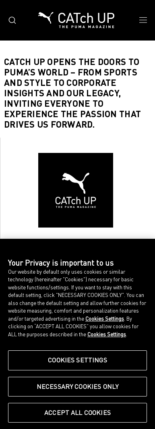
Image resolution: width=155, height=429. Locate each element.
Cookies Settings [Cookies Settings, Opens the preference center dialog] (77, 360)
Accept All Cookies (77, 413)
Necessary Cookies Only (78, 386)
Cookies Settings (104, 318)
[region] (77, 334)
